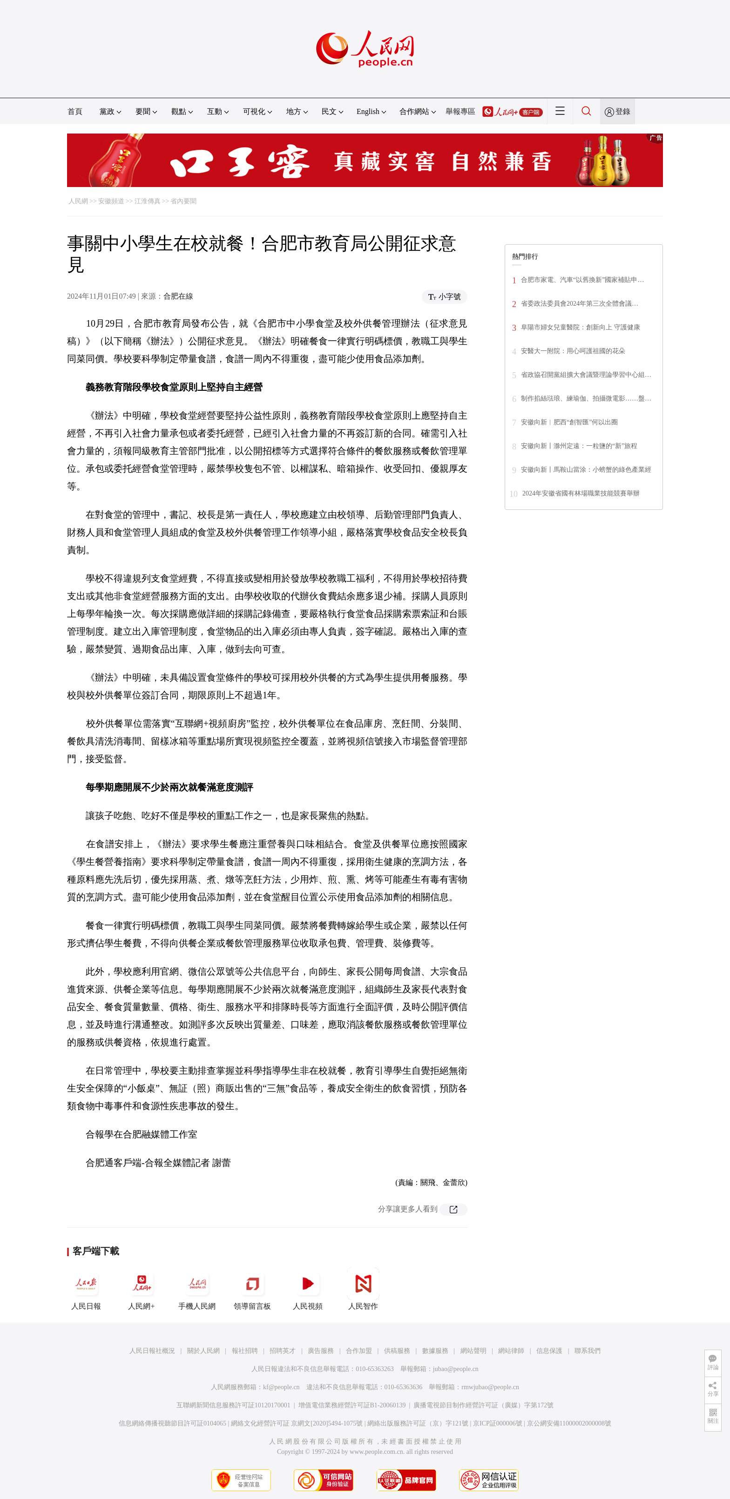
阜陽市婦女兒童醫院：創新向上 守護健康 (580, 327)
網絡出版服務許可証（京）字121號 (417, 1423)
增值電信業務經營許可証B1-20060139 (352, 1405)
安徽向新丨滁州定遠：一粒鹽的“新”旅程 (579, 445)
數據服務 (435, 1350)
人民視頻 (307, 1288)
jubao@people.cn (456, 1368)
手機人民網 (197, 1288)
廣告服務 (321, 1350)
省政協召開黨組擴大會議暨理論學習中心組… (586, 374)
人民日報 (86, 1288)
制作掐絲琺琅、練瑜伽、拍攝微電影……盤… (586, 398)
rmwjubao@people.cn (490, 1387)
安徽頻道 (111, 201)
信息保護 (549, 1350)
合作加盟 (359, 1350)
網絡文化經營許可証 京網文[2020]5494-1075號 (297, 1423)
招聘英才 (283, 1350)
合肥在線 (178, 296)
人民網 (78, 201)
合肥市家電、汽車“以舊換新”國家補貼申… (582, 279)
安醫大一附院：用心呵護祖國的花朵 (573, 351)
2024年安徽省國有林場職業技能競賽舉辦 (581, 493)
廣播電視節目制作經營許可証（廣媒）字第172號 (483, 1405)
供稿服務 (397, 1350)
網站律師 (511, 1350)
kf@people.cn (281, 1387)
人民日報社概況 (152, 1350)
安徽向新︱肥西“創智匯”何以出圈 (569, 422)
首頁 (75, 111)
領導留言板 (252, 1288)
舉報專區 (460, 111)
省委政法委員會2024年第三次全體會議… (579, 303)
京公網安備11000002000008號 (569, 1423)
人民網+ (141, 1288)
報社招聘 (245, 1350)
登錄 (622, 111)
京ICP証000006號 (497, 1423)
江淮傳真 (148, 201)
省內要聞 (183, 201)
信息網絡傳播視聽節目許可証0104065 (172, 1423)
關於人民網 (203, 1350)
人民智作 (363, 1288)
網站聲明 (473, 1350)
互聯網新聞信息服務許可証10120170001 (233, 1405)
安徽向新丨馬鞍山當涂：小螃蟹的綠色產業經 (586, 469)
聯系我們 (588, 1350)
